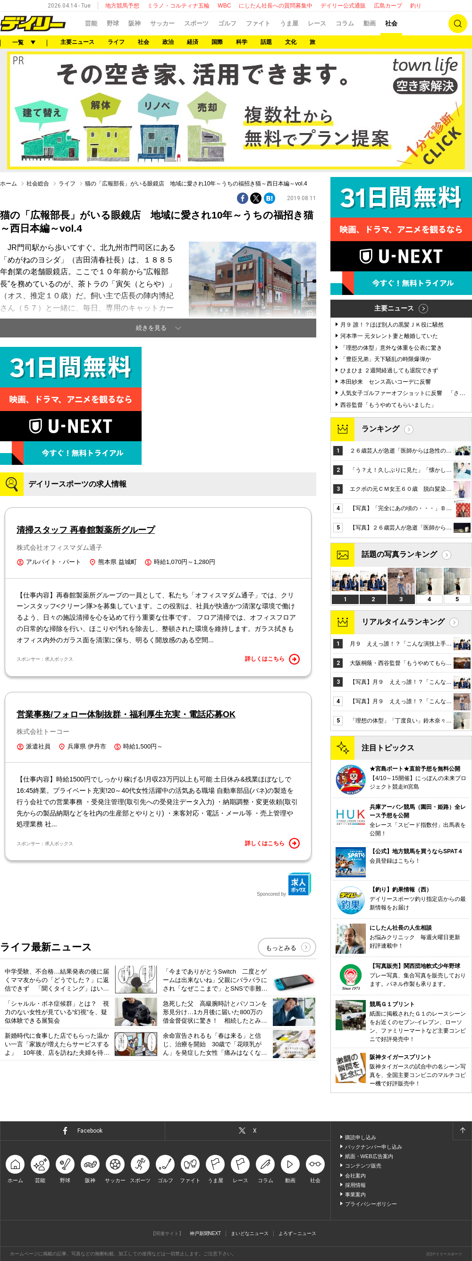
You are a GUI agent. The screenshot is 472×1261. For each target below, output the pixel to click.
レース (317, 23)
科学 (241, 42)
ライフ (116, 42)
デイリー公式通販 (343, 5)
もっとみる (281, 947)
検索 (457, 23)
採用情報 (355, 1185)
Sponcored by (284, 884)
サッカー (162, 23)
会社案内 (355, 1175)
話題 (266, 42)
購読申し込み (360, 1137)
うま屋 (289, 23)
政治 (168, 42)
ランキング (380, 429)
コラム (345, 23)
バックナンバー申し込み (373, 1147)
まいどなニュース (250, 1233)
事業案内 (355, 1194)
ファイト (258, 23)
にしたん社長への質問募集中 (275, 5)
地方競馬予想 (122, 5)
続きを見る (151, 327)
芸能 (91, 23)
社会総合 (37, 183)
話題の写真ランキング (399, 554)
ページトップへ (462, 1130)
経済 (192, 42)
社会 (391, 23)
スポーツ (196, 23)
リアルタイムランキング (403, 622)
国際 (217, 42)
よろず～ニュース (297, 1233)
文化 (290, 42)
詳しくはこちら (272, 659)
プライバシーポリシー (371, 1204)
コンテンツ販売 (363, 1166)
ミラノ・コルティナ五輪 (178, 5)
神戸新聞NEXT (205, 1233)
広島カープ (388, 5)
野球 (113, 23)
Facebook (89, 1130)
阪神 (134, 23)
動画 (369, 23)
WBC (224, 5)
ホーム (8, 183)
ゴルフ (227, 23)
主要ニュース (77, 42)
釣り (415, 5)
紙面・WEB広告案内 (369, 1156)
